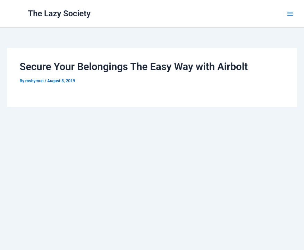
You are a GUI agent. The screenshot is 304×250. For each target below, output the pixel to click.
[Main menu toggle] (290, 13)
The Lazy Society (59, 13)
